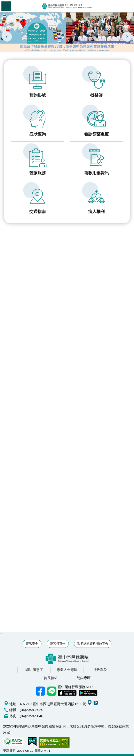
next (127, 37)
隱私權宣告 (57, 643)
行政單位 (100, 670)
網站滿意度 (34, 670)
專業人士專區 (67, 670)
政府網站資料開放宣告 (92, 643)
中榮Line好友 (52, 691)
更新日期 (9, 750)
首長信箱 (51, 678)
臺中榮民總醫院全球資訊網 (67, 6)
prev (7, 37)
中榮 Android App (88, 693)
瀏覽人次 (40, 750)
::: (1, 13)
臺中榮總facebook (40, 691)
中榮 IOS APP (67, 693)
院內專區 (84, 678)
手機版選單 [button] (6, 6)
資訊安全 (32, 643)
